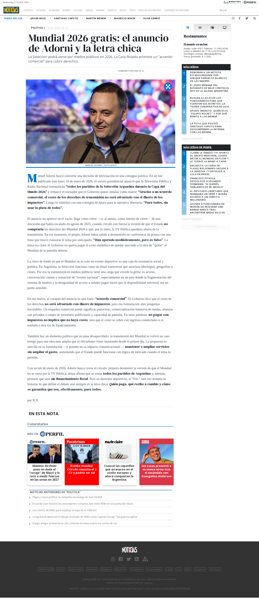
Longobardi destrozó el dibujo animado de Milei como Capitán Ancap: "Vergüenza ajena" (85, 517)
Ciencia (100, 10)
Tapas (150, 10)
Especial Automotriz (171, 10)
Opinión (113, 10)
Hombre (105, 569)
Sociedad (44, 10)
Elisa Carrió (151, 18)
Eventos (127, 10)
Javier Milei (38, 18)
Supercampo (154, 569)
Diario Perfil (46, 569)
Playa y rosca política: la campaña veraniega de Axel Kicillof (67, 497)
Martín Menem (96, 18)
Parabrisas (136, 569)
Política (29, 10)
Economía (59, 10)
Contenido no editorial (204, 10)
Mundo (74, 10)
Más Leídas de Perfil (197, 147)
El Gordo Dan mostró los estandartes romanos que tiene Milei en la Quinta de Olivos (82, 503)
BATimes (215, 569)
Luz (179, 569)
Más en (45, 434)
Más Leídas (191, 67)
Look (169, 569)
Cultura (87, 10)
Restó (140, 10)
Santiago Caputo (66, 18)
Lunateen (200, 569)
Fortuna (91, 569)
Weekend (120, 569)
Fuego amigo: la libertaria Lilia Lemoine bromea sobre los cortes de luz (74, 523)
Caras (61, 569)
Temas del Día (13, 18)
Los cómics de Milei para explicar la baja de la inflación (64, 510)
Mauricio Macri (125, 18)
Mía (188, 569)
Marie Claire (76, 569)
